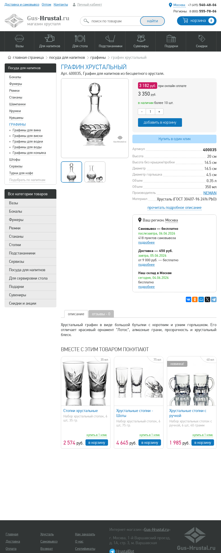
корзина (202, 21)
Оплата (11, 548)
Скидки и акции (22, 303)
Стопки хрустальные (80, 410)
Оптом (46, 4)
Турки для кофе (21, 173)
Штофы (14, 159)
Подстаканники (22, 253)
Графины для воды (27, 147)
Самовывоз (49, 541)
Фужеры (15, 84)
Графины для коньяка (29, 153)
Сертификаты (85, 548)
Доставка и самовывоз (22, 4)
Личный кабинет (89, 4)
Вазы (13, 202)
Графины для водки (28, 141)
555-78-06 (202, 11)
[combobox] (114, 21)
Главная (12, 534)
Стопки (15, 244)
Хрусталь (47, 534)
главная (28, 57)
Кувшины (16, 117)
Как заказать (85, 534)
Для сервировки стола (28, 278)
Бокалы (15, 77)
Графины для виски (27, 136)
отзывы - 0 (101, 313)
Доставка (13, 541)
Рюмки (14, 90)
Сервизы (15, 166)
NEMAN (209, 193)
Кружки (15, 111)
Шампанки (17, 104)
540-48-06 (202, 4)
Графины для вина (27, 130)
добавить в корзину (160, 122)
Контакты (61, 4)
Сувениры (17, 294)
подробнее (146, 242)
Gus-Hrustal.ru (156, 529)
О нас (79, 541)
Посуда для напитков (24, 68)
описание (76, 313)
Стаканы (15, 97)
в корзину (96, 442)
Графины (17, 124)
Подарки (16, 286)
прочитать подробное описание (174, 207)
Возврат (46, 548)
